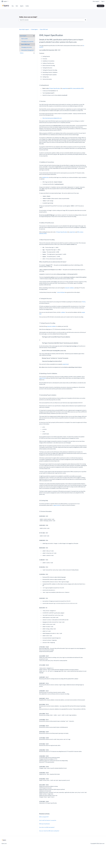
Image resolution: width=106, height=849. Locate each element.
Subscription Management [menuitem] (27, 50)
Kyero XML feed (44, 29)
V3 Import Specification (54, 88)
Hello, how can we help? (28, 17)
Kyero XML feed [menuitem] (25, 44)
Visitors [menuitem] (22, 53)
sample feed (65, 88)
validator (63, 312)
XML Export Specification (44, 823)
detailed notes (45, 177)
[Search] (85, 20)
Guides (27, 6)
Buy (13, 6)
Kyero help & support (24, 29)
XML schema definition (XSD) (77, 88)
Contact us (100, 6)
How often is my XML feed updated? (46, 827)
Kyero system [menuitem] (24, 38)
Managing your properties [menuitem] (27, 41)
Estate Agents (34, 29)
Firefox (83, 301)
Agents (21, 6)
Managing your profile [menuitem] (26, 47)
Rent (17, 6)
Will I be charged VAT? (44, 816)
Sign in (102, 1)
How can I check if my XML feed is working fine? (49, 830)
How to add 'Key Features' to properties (47, 820)
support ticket (42, 378)
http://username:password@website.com (52, 118)
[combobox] (51, 20)
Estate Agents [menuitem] (23, 35)
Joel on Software (61, 292)
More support (96, 1)
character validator (69, 287)
